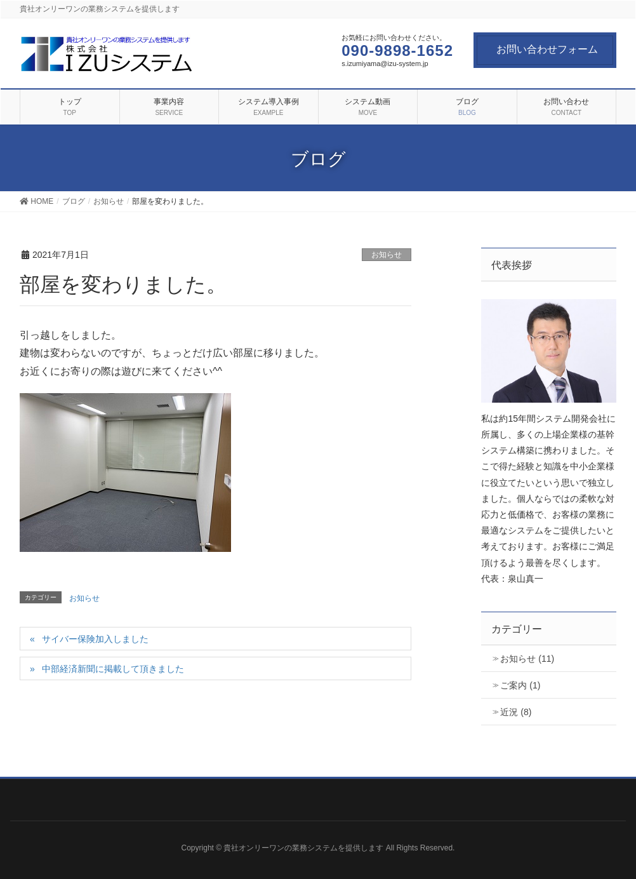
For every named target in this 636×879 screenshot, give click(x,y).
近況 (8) (515, 712)
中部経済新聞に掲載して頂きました (113, 669)
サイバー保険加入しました (95, 639)
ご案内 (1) (520, 685)
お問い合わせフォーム (547, 49)
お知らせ (386, 254)
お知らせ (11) (527, 659)
